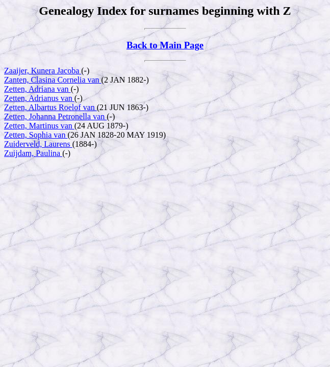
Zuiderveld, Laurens (38, 144)
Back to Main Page (165, 45)
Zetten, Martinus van (39, 125)
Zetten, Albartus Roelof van (50, 107)
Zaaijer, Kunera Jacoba (42, 70)
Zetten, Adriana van (37, 89)
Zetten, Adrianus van (39, 98)
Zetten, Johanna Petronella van (55, 116)
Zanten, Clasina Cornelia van (52, 79)
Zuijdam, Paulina (33, 153)
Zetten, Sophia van (35, 134)
